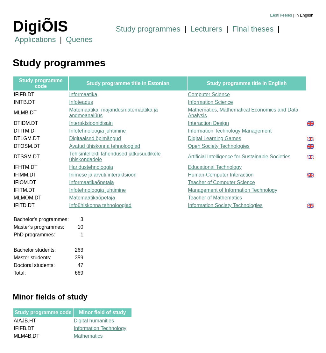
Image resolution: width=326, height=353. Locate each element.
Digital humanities (94, 320)
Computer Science (209, 94)
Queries (79, 39)
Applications (35, 39)
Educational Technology (215, 167)
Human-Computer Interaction (220, 174)
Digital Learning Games (214, 138)
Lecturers (206, 29)
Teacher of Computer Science (221, 182)
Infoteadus (81, 102)
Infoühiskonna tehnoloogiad (100, 205)
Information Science (210, 102)
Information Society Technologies (225, 205)
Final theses (252, 29)
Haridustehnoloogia (91, 167)
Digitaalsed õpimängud (95, 138)
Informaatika (83, 94)
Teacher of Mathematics (215, 197)
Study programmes (148, 29)
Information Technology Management (230, 130)
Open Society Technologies (219, 146)
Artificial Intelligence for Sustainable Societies (239, 156)
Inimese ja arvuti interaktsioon (103, 174)
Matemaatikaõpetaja (92, 197)
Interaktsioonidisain (91, 123)
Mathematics (88, 336)
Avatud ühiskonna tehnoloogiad (104, 146)
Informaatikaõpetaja (91, 182)
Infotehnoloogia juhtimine (97, 130)
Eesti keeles (281, 15)
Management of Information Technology (232, 190)
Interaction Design (208, 123)
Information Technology (100, 328)
